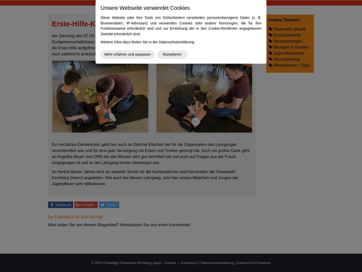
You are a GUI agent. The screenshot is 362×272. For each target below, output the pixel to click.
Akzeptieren (172, 54)
